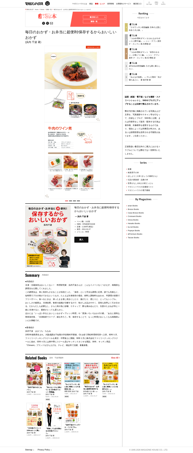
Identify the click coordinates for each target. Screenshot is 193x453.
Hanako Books (134, 223)
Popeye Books (134, 230)
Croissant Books (134, 216)
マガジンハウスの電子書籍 (139, 190)
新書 (129, 169)
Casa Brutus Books (136, 213)
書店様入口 (137, 4)
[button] (66, 201)
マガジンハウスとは (79, 4)
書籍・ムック (100, 4)
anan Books (133, 206)
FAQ (156, 2)
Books (42, 9)
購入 (81, 240)
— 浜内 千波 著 (81, 217)
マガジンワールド (37, 3)
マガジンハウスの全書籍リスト (141, 187)
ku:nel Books (133, 227)
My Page (149, 2)
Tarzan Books (133, 237)
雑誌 (91, 4)
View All (115, 358)
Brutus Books (133, 209)
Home (36, 9)
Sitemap (28, 450)
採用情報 (110, 4)
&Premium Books (135, 234)
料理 (87, 232)
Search (163, 2)
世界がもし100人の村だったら (140, 183)
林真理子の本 (133, 172)
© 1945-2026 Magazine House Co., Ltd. (148, 450)
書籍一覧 (49, 9)
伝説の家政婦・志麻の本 (138, 180)
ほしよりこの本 (142, 176)
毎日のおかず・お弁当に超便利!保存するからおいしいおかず (72, 9)
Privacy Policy (44, 450)
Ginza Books (133, 220)
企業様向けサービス (123, 4)
